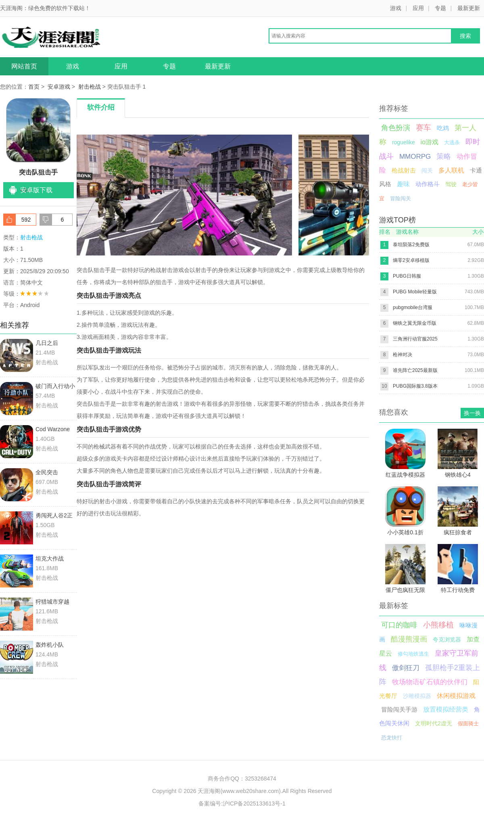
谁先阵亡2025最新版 (415, 370)
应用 (418, 8)
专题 (440, 8)
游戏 (395, 8)
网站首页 (24, 66)
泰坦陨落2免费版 (411, 244)
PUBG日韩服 (407, 276)
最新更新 (468, 8)
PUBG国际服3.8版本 (415, 386)
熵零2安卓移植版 (411, 260)
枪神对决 (402, 354)
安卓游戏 (59, 86)
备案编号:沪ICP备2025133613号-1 (242, 803)
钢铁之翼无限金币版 (414, 323)
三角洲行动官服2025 (415, 339)
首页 (34, 86)
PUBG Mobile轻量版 (415, 292)
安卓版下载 (36, 190)
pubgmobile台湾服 (412, 307)
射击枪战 (89, 86)
